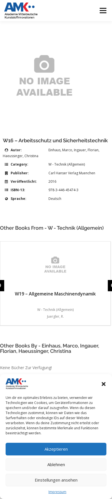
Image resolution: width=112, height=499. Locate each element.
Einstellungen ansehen (56, 480)
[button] (103, 384)
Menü (102, 10)
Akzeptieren (56, 449)
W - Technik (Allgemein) (66, 164)
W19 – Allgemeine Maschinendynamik (55, 270)
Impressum (57, 491)
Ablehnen (56, 464)
